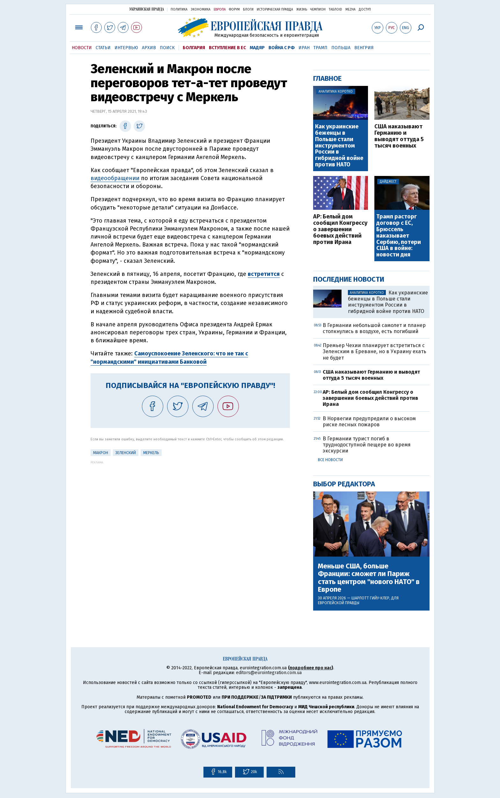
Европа (220, 9)
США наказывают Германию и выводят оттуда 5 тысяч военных (399, 136)
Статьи (103, 47)
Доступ (365, 9)
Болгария (194, 47)
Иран (304, 47)
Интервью (126, 47)
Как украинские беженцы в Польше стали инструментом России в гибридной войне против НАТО (339, 146)
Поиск (167, 47)
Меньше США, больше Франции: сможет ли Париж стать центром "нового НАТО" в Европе (369, 577)
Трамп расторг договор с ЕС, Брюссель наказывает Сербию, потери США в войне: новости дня (398, 236)
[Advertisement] (190, 508)
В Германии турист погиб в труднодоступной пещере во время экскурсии (367, 445)
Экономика (200, 9)
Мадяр (257, 47)
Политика (179, 9)
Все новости (330, 460)
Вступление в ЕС (227, 47)
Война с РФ (281, 47)
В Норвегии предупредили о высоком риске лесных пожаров (369, 421)
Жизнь (301, 9)
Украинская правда (146, 9)
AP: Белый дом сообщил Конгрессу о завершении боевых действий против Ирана (340, 229)
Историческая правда (275, 9)
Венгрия (364, 47)
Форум (234, 9)
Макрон (100, 453)
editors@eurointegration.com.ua (269, 672)
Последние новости (348, 279)
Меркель (151, 453)
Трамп (320, 47)
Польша (340, 47)
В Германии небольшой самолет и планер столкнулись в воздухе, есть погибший (374, 328)
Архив (149, 47)
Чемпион (318, 9)
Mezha (350, 9)
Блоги (248, 9)
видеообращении (116, 178)
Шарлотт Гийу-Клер (370, 598)
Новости (82, 47)
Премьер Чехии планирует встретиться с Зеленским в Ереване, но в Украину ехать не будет (374, 351)
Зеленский (125, 453)
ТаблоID (335, 9)
